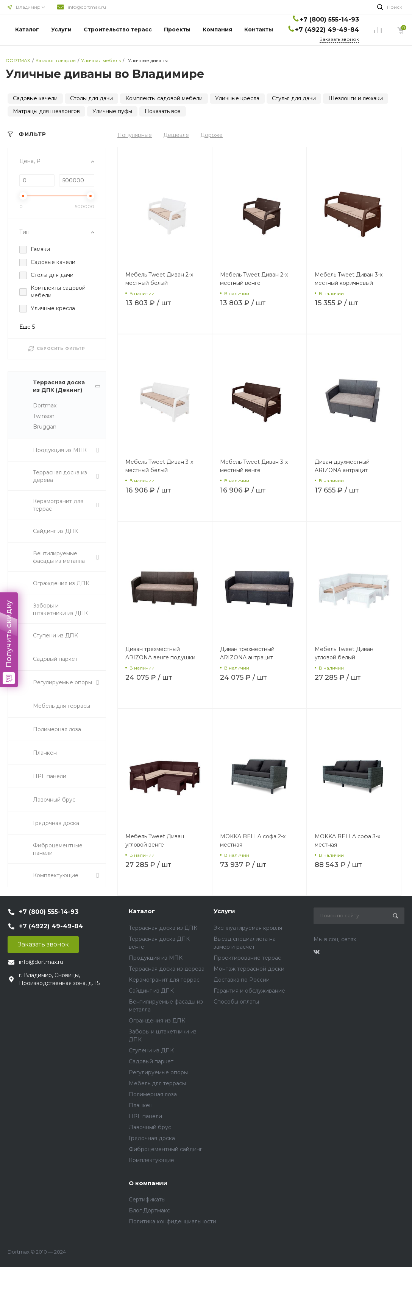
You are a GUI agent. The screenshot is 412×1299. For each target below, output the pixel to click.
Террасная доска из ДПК (163, 928)
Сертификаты (147, 1199)
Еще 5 (27, 326)
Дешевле (176, 135)
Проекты (177, 29)
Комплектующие (151, 1160)
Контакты (258, 29)
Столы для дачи (91, 98)
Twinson (44, 416)
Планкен (141, 1105)
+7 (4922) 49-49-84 (327, 29)
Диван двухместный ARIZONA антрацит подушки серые (342, 470)
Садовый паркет (151, 1061)
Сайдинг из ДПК (151, 990)
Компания (217, 29)
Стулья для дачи (294, 98)
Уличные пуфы (112, 111)
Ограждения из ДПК (157, 1020)
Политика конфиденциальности (172, 1221)
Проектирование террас (247, 957)
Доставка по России (242, 979)
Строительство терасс (118, 29)
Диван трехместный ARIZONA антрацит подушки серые (247, 657)
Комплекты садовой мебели (164, 98)
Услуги (61, 29)
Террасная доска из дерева (166, 968)
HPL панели (145, 1116)
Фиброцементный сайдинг (165, 1149)
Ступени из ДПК (151, 1050)
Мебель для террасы (157, 1083)
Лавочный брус (150, 1127)
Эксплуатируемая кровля (248, 928)
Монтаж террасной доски (249, 968)
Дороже (211, 135)
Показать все (163, 111)
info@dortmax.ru (87, 7)
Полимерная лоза (153, 1094)
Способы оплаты (236, 1001)
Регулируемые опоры (158, 1072)
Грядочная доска (152, 1138)
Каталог (27, 29)
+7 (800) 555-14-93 (329, 19)
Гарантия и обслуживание (249, 990)
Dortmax (44, 405)
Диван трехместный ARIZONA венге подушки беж (160, 657)
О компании (148, 1183)
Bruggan (44, 426)
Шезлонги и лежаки (355, 98)
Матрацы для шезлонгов (46, 111)
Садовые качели (35, 98)
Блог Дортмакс (149, 1210)
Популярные (134, 135)
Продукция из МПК (156, 957)
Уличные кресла (237, 98)
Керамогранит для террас (164, 979)
